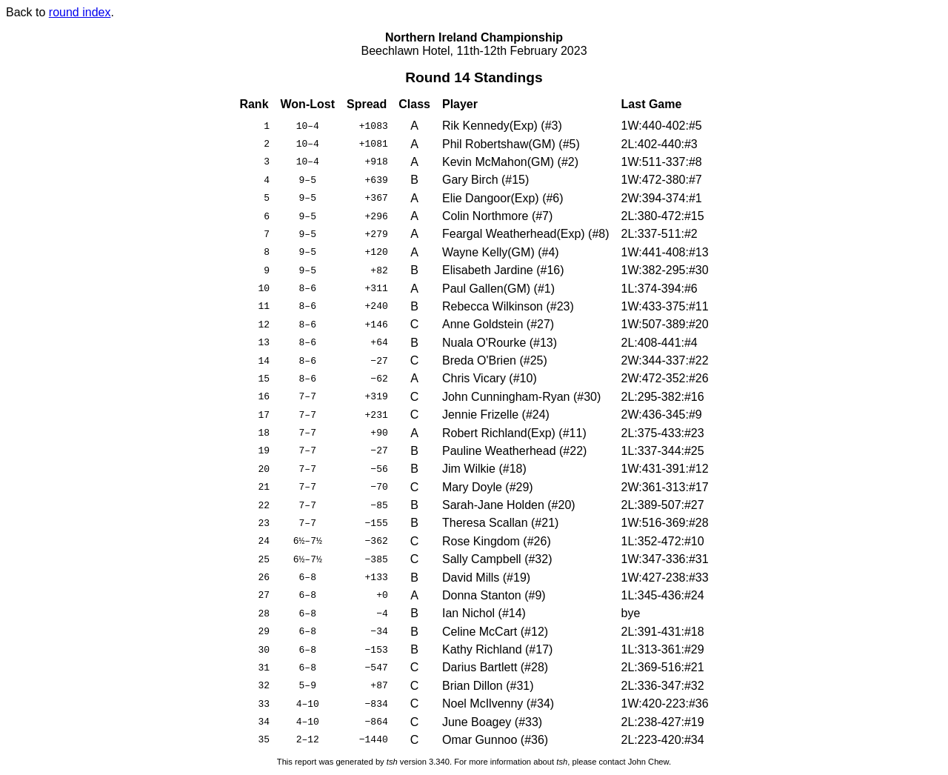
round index (80, 12)
